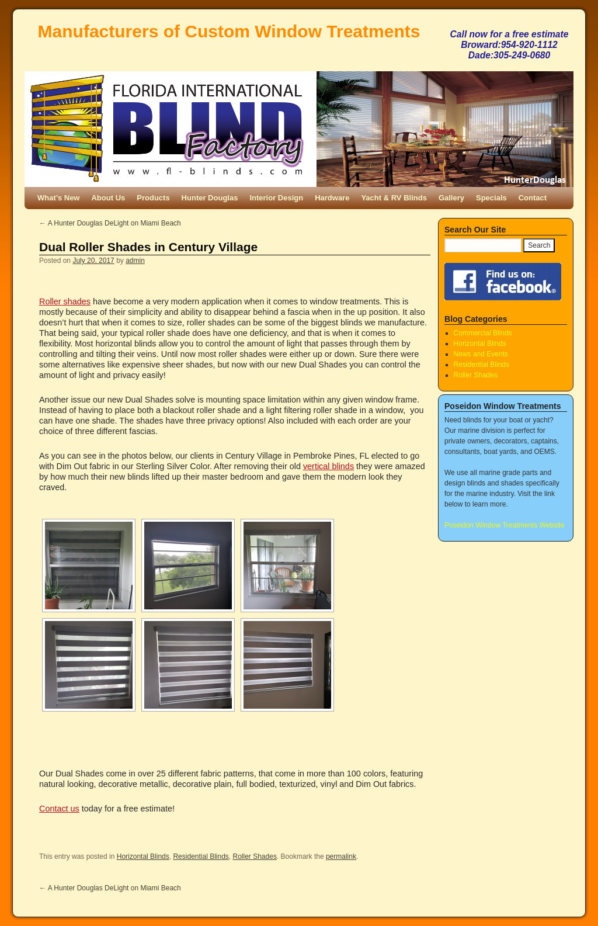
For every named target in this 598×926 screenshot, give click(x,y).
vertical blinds (328, 466)
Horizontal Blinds (143, 856)
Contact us (59, 808)
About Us (108, 197)
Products (153, 197)
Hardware (332, 197)
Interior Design (276, 197)
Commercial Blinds (483, 333)
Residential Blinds (200, 856)
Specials (491, 197)
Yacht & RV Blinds (393, 197)
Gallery (451, 197)
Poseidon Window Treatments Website (504, 525)
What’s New (58, 197)
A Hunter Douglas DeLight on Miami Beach (110, 223)
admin (135, 260)
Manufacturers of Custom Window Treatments (229, 31)
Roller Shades (255, 856)
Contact (533, 197)
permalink (341, 856)
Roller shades (65, 301)
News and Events (481, 354)
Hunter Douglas (210, 197)
